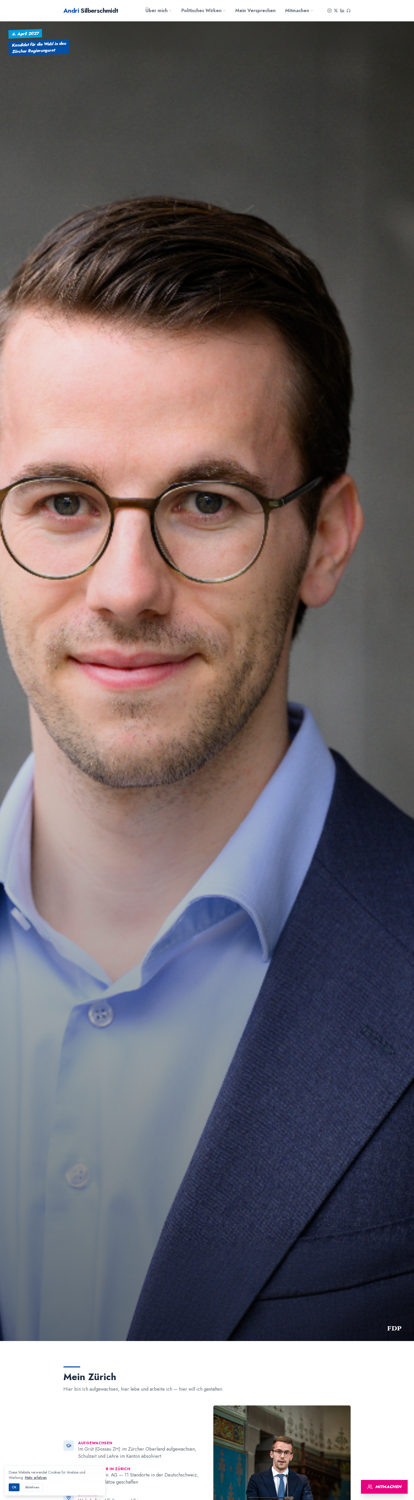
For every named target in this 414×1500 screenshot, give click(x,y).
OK (14, 1487)
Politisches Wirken (203, 10)
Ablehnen (32, 1487)
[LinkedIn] (342, 10)
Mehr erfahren (36, 1477)
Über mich (158, 10)
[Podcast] (348, 10)
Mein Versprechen (255, 10)
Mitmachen (299, 10)
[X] (336, 10)
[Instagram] (329, 10)
